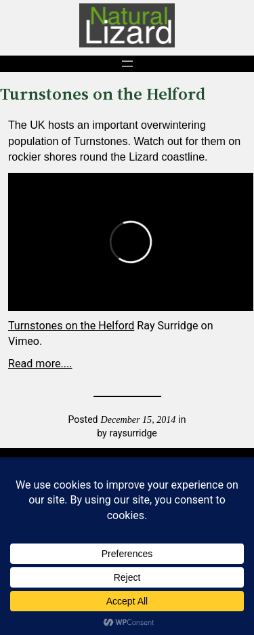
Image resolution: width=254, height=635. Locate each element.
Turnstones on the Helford (71, 325)
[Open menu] (127, 64)
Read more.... (40, 363)
